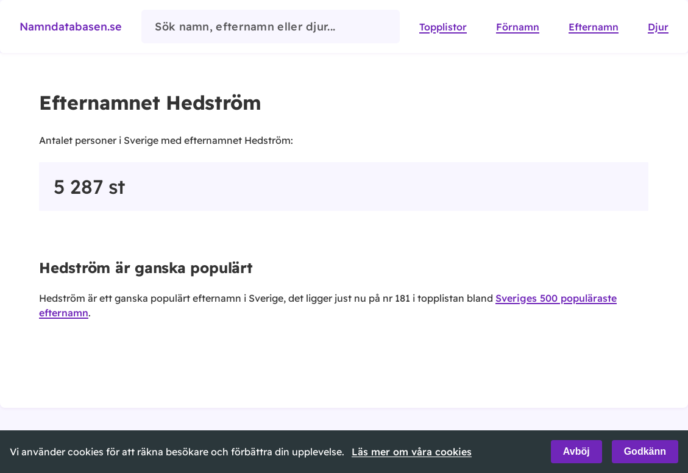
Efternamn (594, 27)
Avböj (576, 451)
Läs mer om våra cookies (412, 452)
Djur (658, 27)
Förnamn (517, 27)
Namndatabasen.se (71, 27)
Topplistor (443, 27)
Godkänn (645, 451)
